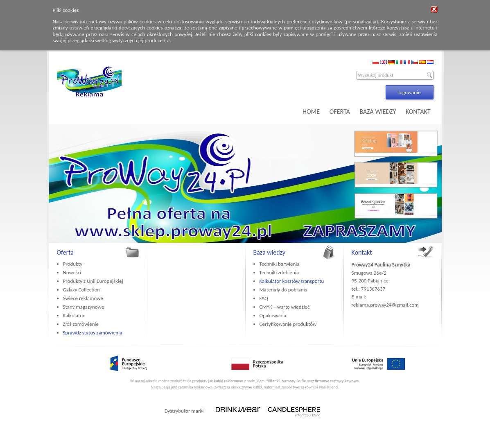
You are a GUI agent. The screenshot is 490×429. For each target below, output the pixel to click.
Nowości (72, 272)
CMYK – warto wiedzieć (285, 307)
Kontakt (362, 252)
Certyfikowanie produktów (288, 324)
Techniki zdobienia (279, 272)
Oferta (65, 252)
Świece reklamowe (83, 298)
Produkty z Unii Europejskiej (93, 281)
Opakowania (273, 315)
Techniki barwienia (280, 264)
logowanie (409, 92)
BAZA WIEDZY (377, 111)
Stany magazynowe (83, 307)
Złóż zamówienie (81, 324)
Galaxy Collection (81, 290)
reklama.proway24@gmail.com (385, 305)
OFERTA (340, 111)
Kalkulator (74, 315)
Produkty (73, 264)
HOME (311, 111)
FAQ (264, 298)
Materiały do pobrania (283, 290)
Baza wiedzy (269, 252)
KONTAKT (418, 111)
